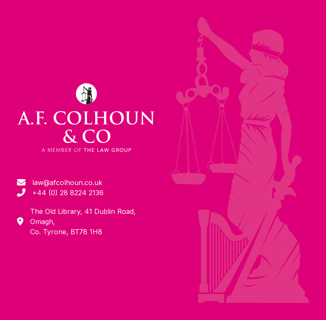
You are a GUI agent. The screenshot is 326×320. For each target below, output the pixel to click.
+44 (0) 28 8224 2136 (68, 192)
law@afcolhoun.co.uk (67, 182)
